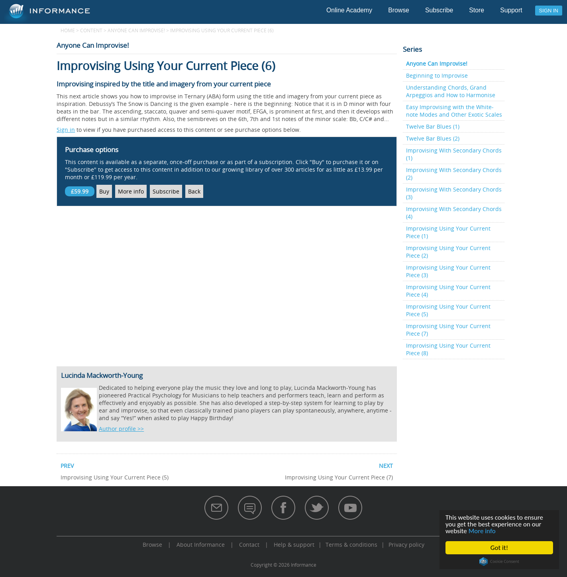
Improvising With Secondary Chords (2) (454, 173)
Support (511, 10)
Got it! (499, 548)
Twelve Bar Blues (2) (432, 138)
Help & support (294, 544)
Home (68, 30)
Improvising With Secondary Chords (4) (454, 212)
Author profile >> (121, 428)
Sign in (548, 11)
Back (194, 191)
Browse (398, 10)
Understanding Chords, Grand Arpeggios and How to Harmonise (450, 91)
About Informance (201, 544)
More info (482, 531)
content (91, 30)
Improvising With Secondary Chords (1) (454, 154)
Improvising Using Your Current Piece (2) (448, 251)
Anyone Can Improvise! (136, 30)
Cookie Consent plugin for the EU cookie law (499, 561)
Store (476, 10)
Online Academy (349, 10)
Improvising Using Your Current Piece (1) (448, 232)
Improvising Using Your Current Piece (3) (448, 271)
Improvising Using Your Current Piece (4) (448, 290)
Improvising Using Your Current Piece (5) (448, 310)
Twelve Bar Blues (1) (432, 126)
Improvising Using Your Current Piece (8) (448, 349)
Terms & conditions (351, 544)
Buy (104, 191)
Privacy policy (406, 544)
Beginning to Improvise (437, 75)
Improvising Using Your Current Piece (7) (448, 329)
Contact (249, 544)
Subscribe (439, 10)
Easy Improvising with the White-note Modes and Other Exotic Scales (454, 110)
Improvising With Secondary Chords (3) (454, 193)
